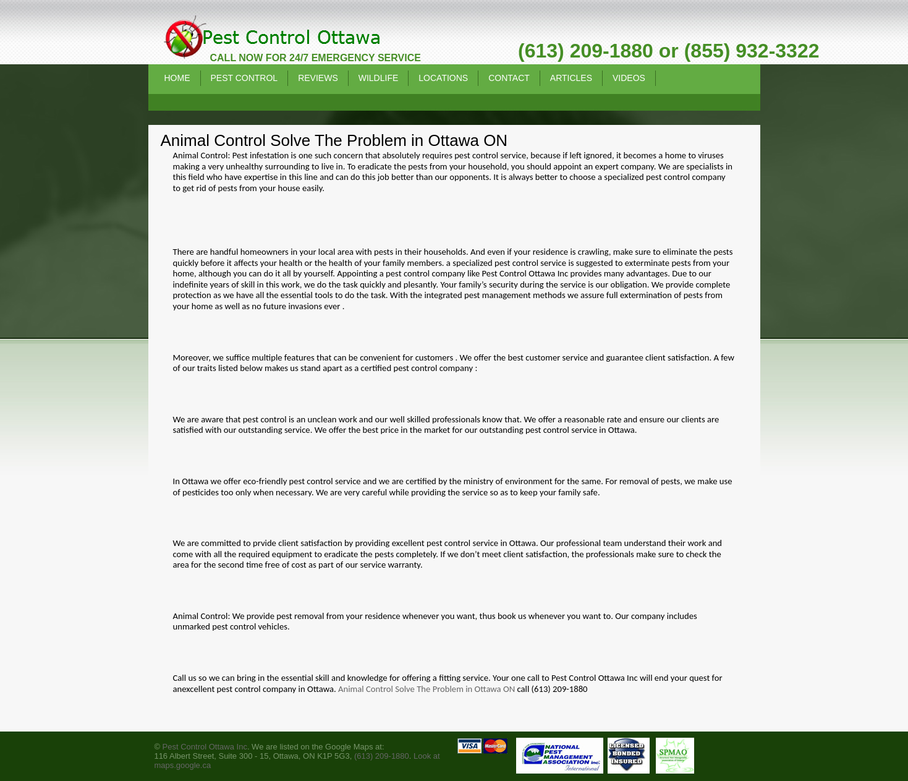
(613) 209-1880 (381, 756)
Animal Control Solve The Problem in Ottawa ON (426, 688)
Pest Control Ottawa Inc (205, 746)
